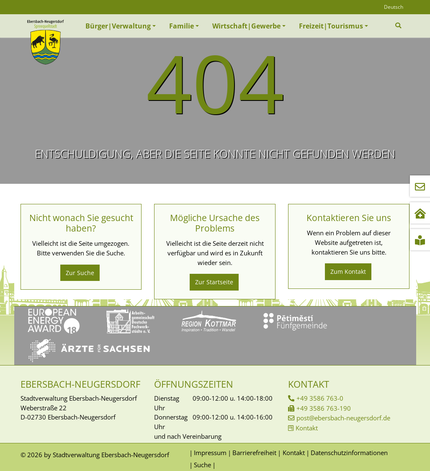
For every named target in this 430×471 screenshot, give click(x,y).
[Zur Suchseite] (399, 25)
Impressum (210, 452)
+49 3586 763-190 (323, 408)
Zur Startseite (214, 282)
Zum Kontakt (348, 271)
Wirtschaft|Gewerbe (246, 26)
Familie (181, 26)
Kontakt (307, 428)
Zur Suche (80, 273)
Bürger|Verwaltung (118, 26)
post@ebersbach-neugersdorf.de (343, 418)
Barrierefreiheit (254, 452)
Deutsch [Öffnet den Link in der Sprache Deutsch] (393, 6)
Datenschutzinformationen (349, 452)
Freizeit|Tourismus (331, 26)
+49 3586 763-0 (319, 398)
